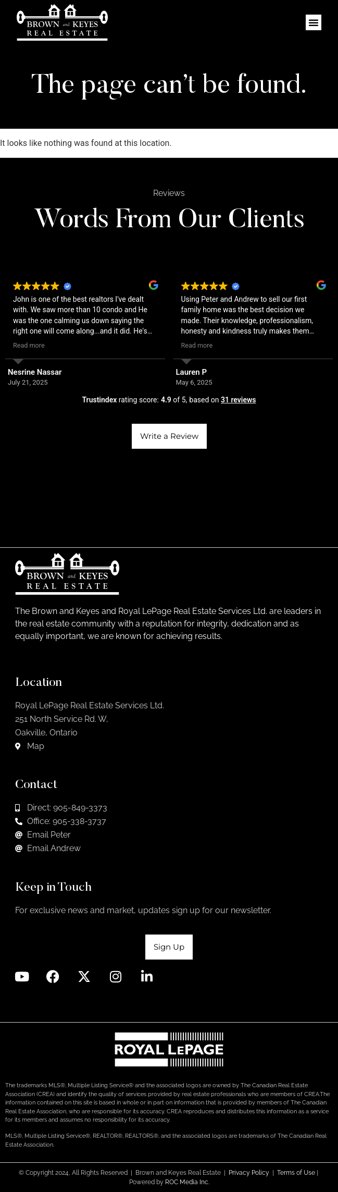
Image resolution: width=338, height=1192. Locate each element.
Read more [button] (29, 345)
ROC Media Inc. (187, 1182)
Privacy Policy (249, 1172)
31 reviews (238, 400)
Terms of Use (296, 1172)
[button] (313, 22)
